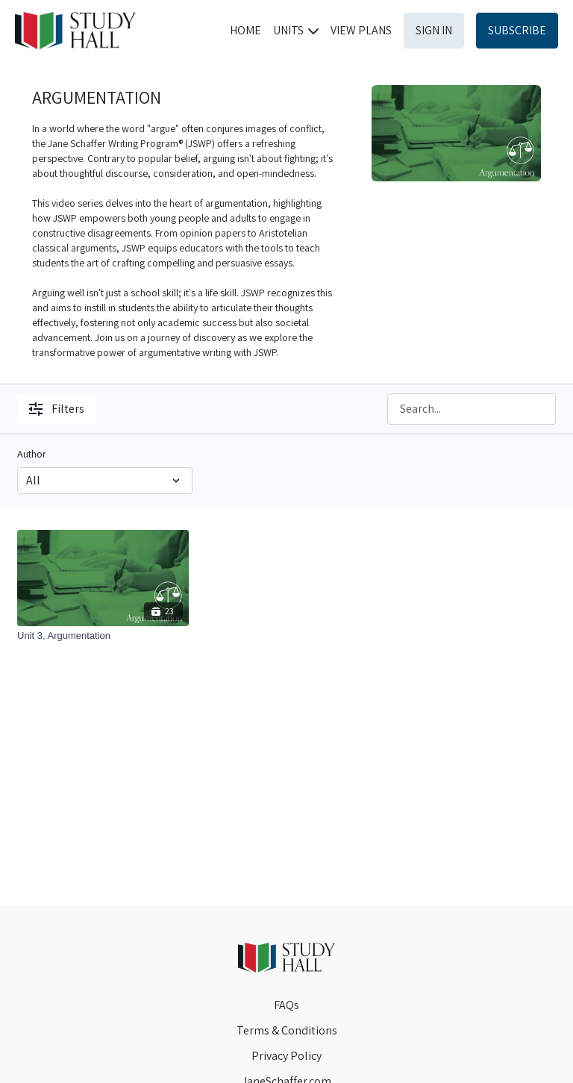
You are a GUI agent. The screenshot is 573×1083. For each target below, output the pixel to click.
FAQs (286, 1005)
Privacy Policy (286, 1056)
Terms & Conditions (287, 1030)
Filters (56, 408)
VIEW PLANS (361, 30)
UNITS (296, 30)
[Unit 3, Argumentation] (103, 635)
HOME (245, 30)
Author (31, 454)
